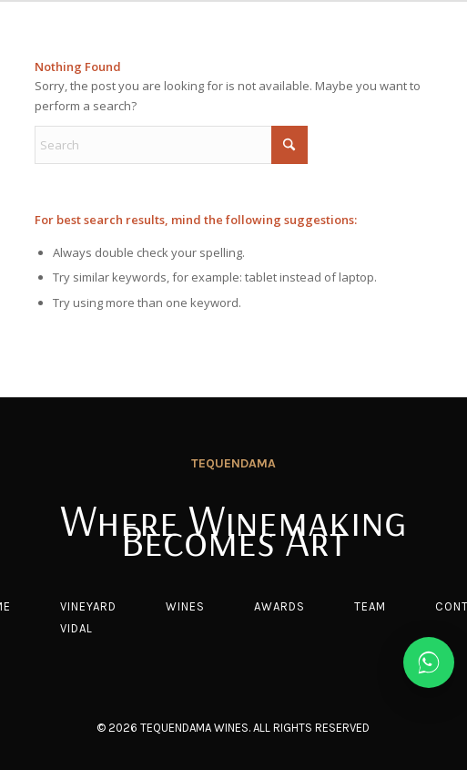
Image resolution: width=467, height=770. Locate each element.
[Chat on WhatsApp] (428, 662)
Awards (279, 606)
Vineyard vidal (88, 617)
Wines (185, 606)
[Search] (171, 145)
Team (370, 606)
